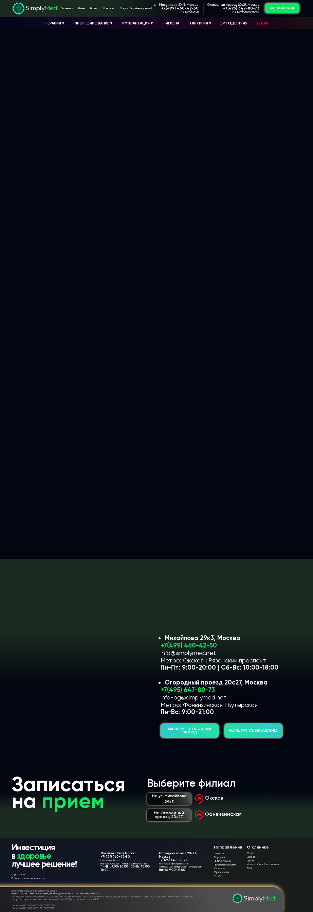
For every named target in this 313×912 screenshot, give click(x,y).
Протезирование (225, 864)
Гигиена (219, 853)
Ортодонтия (221, 872)
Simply (41, 8)
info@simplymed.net (188, 652)
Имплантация (222, 860)
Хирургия (219, 868)
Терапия (219, 857)
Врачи (251, 856)
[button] (282, 8)
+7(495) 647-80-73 (241, 8)
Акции (217, 875)
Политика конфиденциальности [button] (28, 878)
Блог (250, 868)
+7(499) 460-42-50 (180, 8)
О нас (251, 853)
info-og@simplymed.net (193, 697)
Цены (250, 860)
